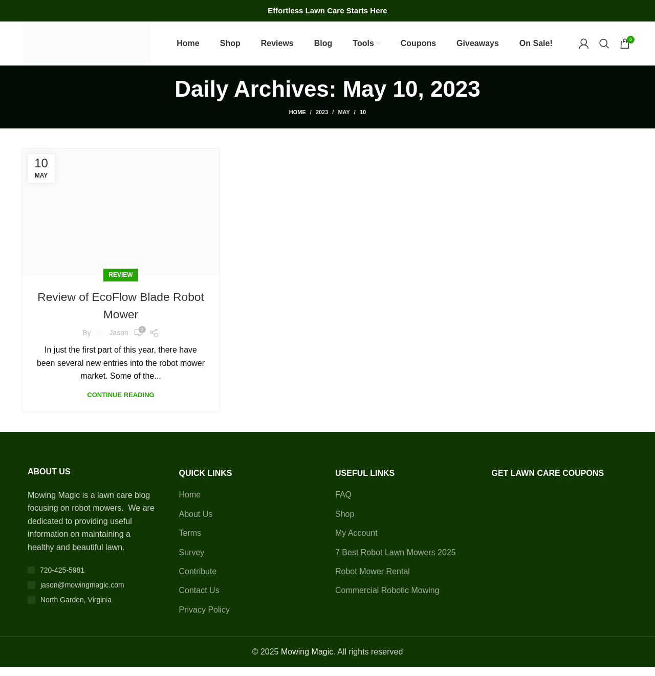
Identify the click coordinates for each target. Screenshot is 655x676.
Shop (344, 522)
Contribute (198, 580)
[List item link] (93, 578)
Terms (190, 542)
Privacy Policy (204, 618)
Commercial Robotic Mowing (387, 599)
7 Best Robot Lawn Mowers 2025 (395, 561)
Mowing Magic (307, 660)
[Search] (604, 48)
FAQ (343, 503)
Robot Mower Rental (372, 580)
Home (297, 121)
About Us (196, 522)
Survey (192, 561)
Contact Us (199, 599)
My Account (356, 542)
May (344, 121)
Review (120, 284)
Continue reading (120, 403)
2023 (322, 121)
